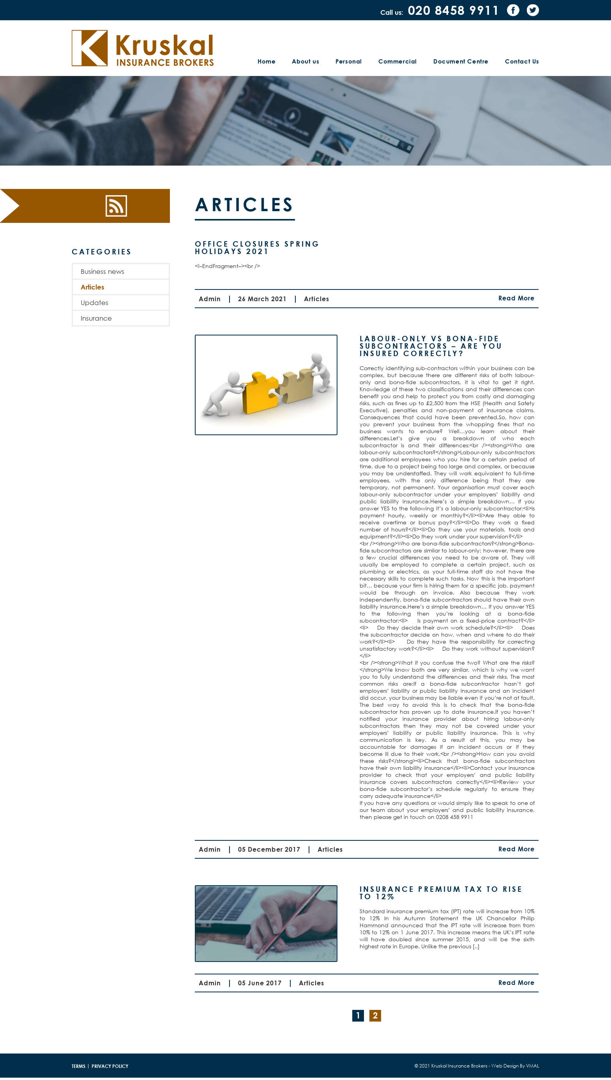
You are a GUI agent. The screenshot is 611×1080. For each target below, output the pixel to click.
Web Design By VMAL (515, 1066)
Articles (92, 287)
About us (305, 61)
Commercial (397, 61)
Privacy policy (110, 1066)
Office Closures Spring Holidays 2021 (257, 247)
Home (266, 61)
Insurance (96, 318)
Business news (102, 271)
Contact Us (522, 61)
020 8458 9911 (454, 10)
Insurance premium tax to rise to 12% (441, 892)
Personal (349, 61)
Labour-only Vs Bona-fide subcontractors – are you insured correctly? (431, 346)
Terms (78, 1066)
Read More (516, 298)
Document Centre (461, 61)
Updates (94, 302)
